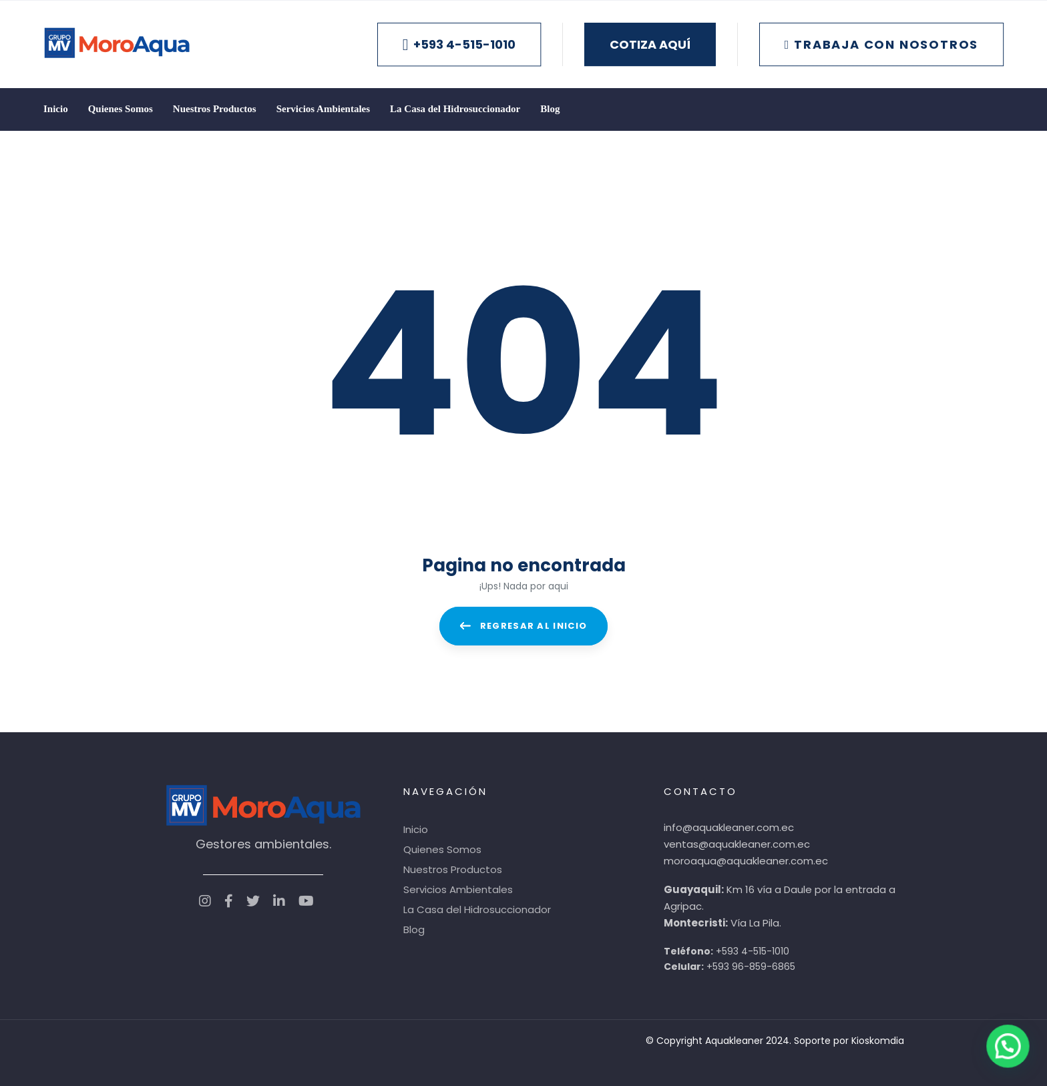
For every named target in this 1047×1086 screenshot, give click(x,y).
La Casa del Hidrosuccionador (477, 909)
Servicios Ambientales (458, 889)
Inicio (415, 829)
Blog (414, 929)
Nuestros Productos (452, 869)
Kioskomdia (877, 1040)
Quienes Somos (442, 849)
